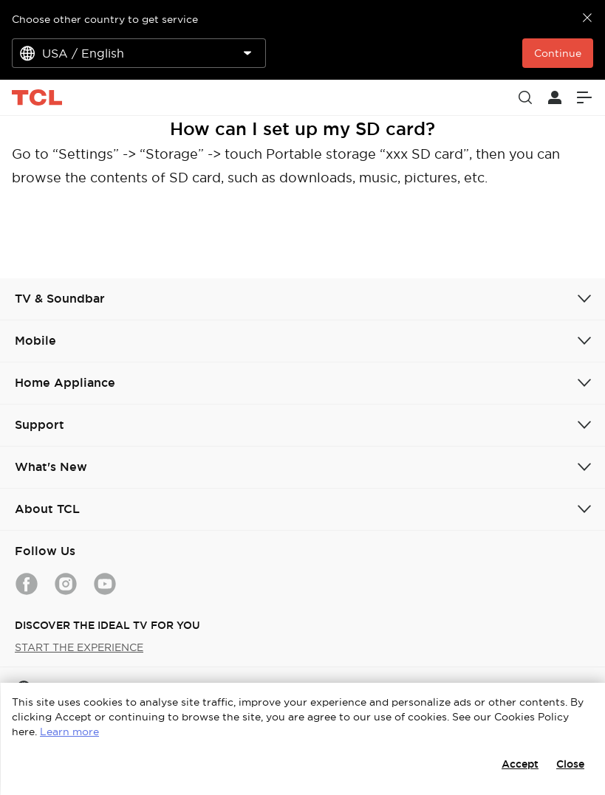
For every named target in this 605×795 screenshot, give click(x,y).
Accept (520, 764)
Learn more (69, 731)
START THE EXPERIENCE (79, 647)
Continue (557, 53)
